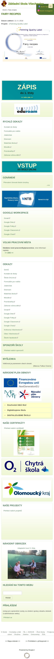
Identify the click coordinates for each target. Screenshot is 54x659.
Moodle (13, 147)
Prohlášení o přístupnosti (37, 641)
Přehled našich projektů (12, 511)
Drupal (31, 650)
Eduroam (7, 139)
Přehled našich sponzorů (13, 350)
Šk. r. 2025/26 (28, 632)
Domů (5, 10)
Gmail (13, 218)
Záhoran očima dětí (18, 155)
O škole (4, 632)
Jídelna (25, 634)
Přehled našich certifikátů (14, 428)
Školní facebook (17, 338)
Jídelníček (8, 135)
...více (48, 185)
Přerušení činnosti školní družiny (16, 182)
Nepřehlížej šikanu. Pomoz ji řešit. (11, 199)
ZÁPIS (27, 87)
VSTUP (27, 165)
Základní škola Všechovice (22, 4)
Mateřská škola (16, 143)
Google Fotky (16, 226)
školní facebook (45, 7)
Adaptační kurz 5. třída (26, 548)
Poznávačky (15, 151)
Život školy (41, 632)
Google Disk (15, 222)
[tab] (27, 405)
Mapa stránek (13, 641)
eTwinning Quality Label (18, 24)
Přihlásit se (7, 617)
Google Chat (15, 234)
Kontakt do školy (10, 127)
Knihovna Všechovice (19, 330)
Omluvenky (35, 634)
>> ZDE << (9, 253)
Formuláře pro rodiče (12, 131)
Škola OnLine (16, 278)
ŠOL (43, 634)
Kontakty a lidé (15, 632)
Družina (17, 634)
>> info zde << (27, 97)
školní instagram (45, 11)
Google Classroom (18, 230)
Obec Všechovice (17, 334)
